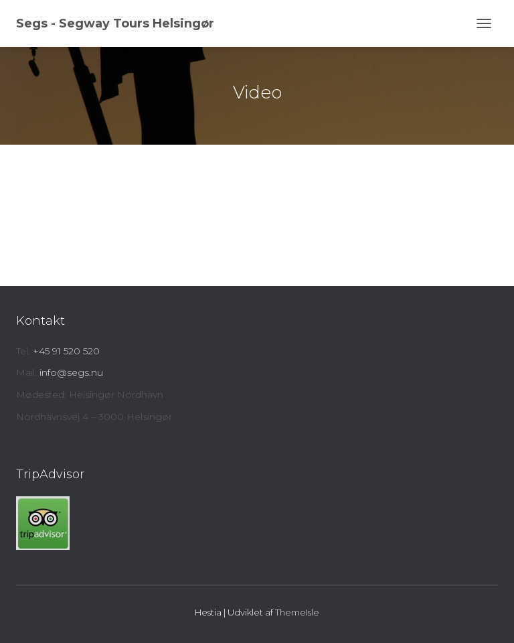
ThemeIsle (297, 612)
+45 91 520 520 (66, 351)
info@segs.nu (71, 372)
